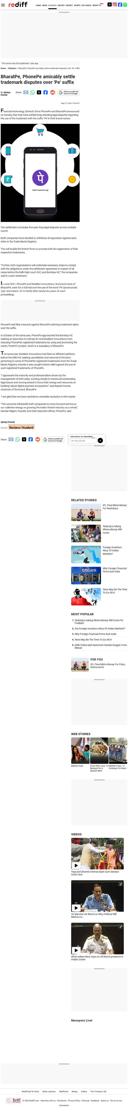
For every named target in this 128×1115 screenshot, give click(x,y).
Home (3, 68)
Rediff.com (34, 1101)
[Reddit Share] (52, 92)
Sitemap (85, 1101)
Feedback (95, 1101)
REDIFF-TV (97, 5)
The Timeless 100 (98, 1091)
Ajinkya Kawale (5, 93)
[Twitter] (109, 4)
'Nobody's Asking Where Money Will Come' (112, 529)
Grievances (64, 1105)
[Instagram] (114, 4)
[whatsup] (125, 4)
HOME (38, 5)
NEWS (44, 5)
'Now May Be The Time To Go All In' (93, 639)
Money (75, 1091)
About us (105, 1101)
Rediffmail (63, 1091)
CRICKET (69, 5)
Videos (84, 1091)
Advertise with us (48, 1101)
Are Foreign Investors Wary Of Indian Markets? (100, 628)
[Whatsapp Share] (32, 92)
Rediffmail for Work (30, 1091)
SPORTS (77, 5)
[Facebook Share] (45, 92)
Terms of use (116, 1101)
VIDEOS (76, 834)
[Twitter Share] (38, 92)
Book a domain (49, 1091)
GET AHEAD (86, 5)
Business (12, 68)
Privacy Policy (74, 1101)
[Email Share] (25, 92)
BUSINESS (52, 5)
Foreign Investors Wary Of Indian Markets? (112, 550)
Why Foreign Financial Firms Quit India (95, 634)
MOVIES (61, 5)
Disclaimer (62, 1101)
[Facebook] (120, 4)
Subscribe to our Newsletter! (81, 436)
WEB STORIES (80, 734)
